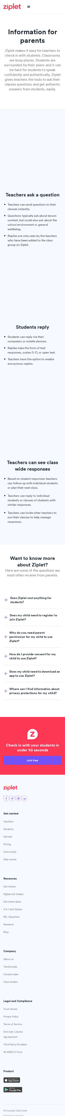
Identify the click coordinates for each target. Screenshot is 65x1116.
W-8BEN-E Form (12, 1052)
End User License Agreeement (13, 1034)
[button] (29, 7)
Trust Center (10, 1009)
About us (8, 959)
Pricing (7, 844)
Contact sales (10, 974)
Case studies (10, 981)
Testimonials (10, 966)
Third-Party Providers (15, 1044)
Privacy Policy (10, 1016)
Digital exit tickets (13, 894)
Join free (32, 760)
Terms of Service (12, 1024)
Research (8, 924)
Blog (5, 931)
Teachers (8, 821)
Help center (10, 859)
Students (8, 829)
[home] (13, 6)
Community (9, 851)
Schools (7, 836)
